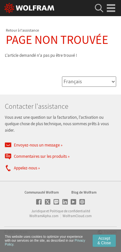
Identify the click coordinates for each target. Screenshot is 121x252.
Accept (104, 240)
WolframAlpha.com (43, 216)
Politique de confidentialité (70, 211)
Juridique (38, 211)
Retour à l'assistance (22, 30)
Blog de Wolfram (83, 192)
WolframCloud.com (77, 216)
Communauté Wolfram (42, 192)
